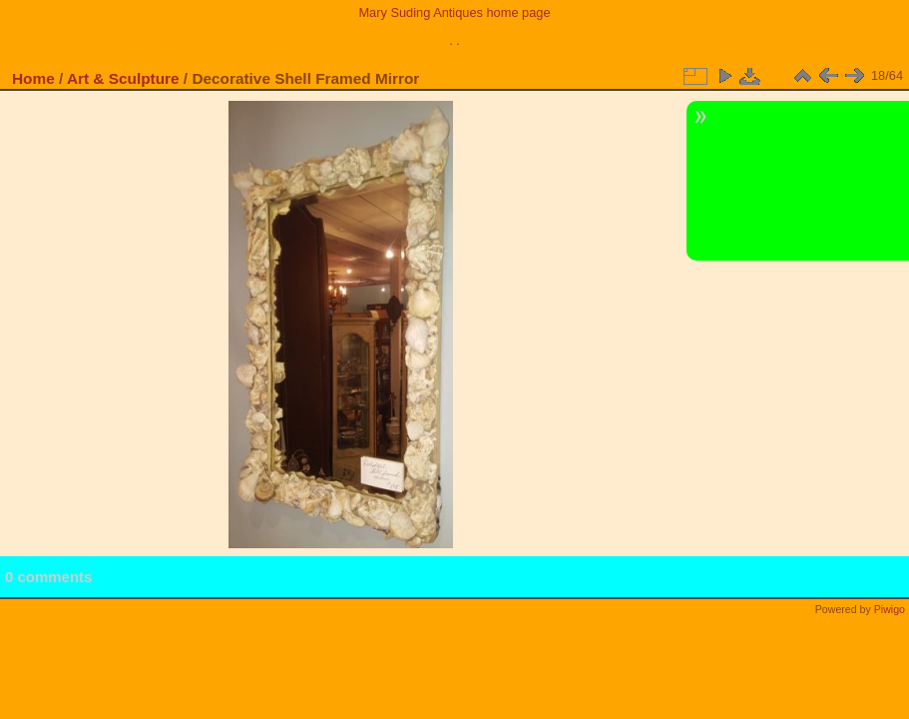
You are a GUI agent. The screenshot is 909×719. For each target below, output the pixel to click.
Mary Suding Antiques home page (454, 12)
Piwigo (889, 609)
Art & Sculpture (123, 78)
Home (33, 78)
